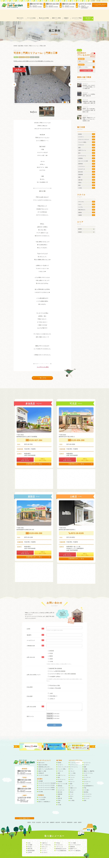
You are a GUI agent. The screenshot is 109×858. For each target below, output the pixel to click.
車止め (71, 786)
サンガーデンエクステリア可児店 (47, 779)
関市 (48, 816)
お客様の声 (41, 767)
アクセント (73, 769)
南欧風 (27, 51)
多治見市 (38, 816)
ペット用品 (73, 767)
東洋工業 (30, 842)
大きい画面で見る (24, 812)
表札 (71, 792)
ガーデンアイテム (88, 767)
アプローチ (60, 765)
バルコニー (73, 784)
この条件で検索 (86, 64)
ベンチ (71, 788)
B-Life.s (30, 841)
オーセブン (45, 846)
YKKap (58, 837)
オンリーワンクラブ (75, 839)
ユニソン (44, 842)
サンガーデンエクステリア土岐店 (47, 783)
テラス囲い (86, 784)
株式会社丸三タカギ (61, 842)
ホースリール (87, 756)
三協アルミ (45, 837)
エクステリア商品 (78, 12)
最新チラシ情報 (57, 12)
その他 (59, 798)
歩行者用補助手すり (89, 780)
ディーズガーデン (46, 839)
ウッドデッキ (87, 771)
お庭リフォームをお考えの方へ (46, 763)
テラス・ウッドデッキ (63, 761)
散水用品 (86, 786)
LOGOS (30, 846)
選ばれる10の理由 (44, 12)
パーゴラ (86, 777)
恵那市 (29, 816)
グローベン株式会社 (75, 844)
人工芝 (85, 769)
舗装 (59, 790)
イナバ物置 (73, 837)
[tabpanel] (42, 78)
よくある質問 (42, 793)
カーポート (60, 759)
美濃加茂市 (70, 816)
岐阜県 (32, 51)
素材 (71, 777)
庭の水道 (60, 786)
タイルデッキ (61, 784)
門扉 (85, 782)
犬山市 (43, 816)
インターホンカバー (75, 756)
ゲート (71, 763)
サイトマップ (105, 1)
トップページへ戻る (43, 361)
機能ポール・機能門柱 (89, 765)
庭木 (59, 771)
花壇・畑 (60, 792)
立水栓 (85, 763)
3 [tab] (66, 96)
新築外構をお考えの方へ (44, 761)
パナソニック (59, 841)
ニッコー (44, 844)
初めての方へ (19, 12)
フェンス (72, 771)
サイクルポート (88, 790)
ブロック (72, 765)
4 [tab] (68, 96)
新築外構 (60, 788)
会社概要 (92, 1)
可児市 (37, 51)
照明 (85, 794)
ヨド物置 (30, 839)
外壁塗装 (60, 775)
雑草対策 (60, 780)
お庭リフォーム (61, 769)
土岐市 (75, 816)
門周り (15, 51)
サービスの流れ (31, 12)
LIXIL (29, 837)
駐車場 (59, 756)
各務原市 (52, 816)
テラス (71, 773)
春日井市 (58, 816)
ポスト (85, 773)
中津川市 (63, 816)
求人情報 (98, 1)
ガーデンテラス (88, 788)
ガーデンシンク (74, 759)
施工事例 (90, 12)
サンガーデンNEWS (43, 769)
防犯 (59, 796)
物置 (59, 767)
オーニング (86, 792)
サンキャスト (59, 839)
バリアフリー (61, 782)
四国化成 (72, 841)
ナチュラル (21, 51)
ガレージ (72, 775)
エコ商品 (72, 794)
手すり (71, 790)
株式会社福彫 (31, 844)
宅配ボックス (73, 782)
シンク (71, 780)
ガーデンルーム (61, 773)
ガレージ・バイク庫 (62, 777)
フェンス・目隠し (62, 763)
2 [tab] (64, 96)
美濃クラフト (73, 842)
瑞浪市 (80, 816)
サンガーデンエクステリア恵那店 (47, 781)
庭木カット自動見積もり (44, 795)
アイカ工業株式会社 (61, 844)
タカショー (45, 841)
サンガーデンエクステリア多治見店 (47, 777)
